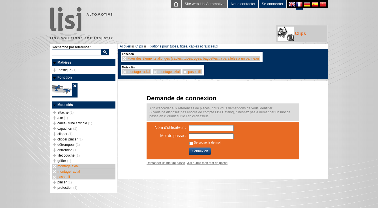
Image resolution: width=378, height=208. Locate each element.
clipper (64, 134)
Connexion (200, 151)
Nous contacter (243, 4)
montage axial (68, 166)
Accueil (125, 46)
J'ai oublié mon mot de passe (207, 162)
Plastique (66, 70)
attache (65, 112)
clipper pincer (70, 139)
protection (67, 188)
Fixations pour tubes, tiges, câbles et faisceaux (183, 46)
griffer (64, 161)
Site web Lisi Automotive (205, 4)
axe (62, 118)
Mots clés (65, 105)
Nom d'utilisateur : (170, 127)
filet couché (68, 155)
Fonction (64, 77)
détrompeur (68, 145)
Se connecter (273, 4)
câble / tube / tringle (74, 123)
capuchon (67, 129)
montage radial (68, 172)
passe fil (63, 177)
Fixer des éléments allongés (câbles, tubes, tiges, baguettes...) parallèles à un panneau (193, 58)
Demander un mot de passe (166, 162)
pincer (64, 182)
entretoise (67, 150)
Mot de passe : (173, 135)
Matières (64, 62)
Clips (292, 34)
